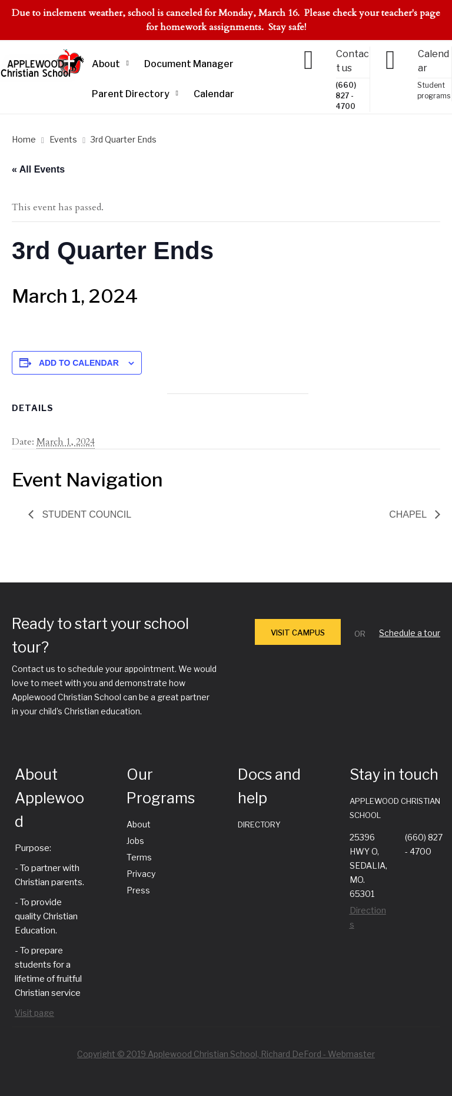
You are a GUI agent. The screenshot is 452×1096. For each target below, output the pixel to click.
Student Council (85, 514)
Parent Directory (131, 94)
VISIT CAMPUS (298, 632)
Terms (139, 857)
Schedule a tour (409, 633)
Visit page (34, 1013)
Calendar (214, 94)
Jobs (135, 841)
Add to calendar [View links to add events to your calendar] (79, 362)
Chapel (409, 514)
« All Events (38, 169)
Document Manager (189, 63)
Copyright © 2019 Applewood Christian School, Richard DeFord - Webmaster (226, 1054)
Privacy (141, 874)
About (106, 63)
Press (138, 890)
